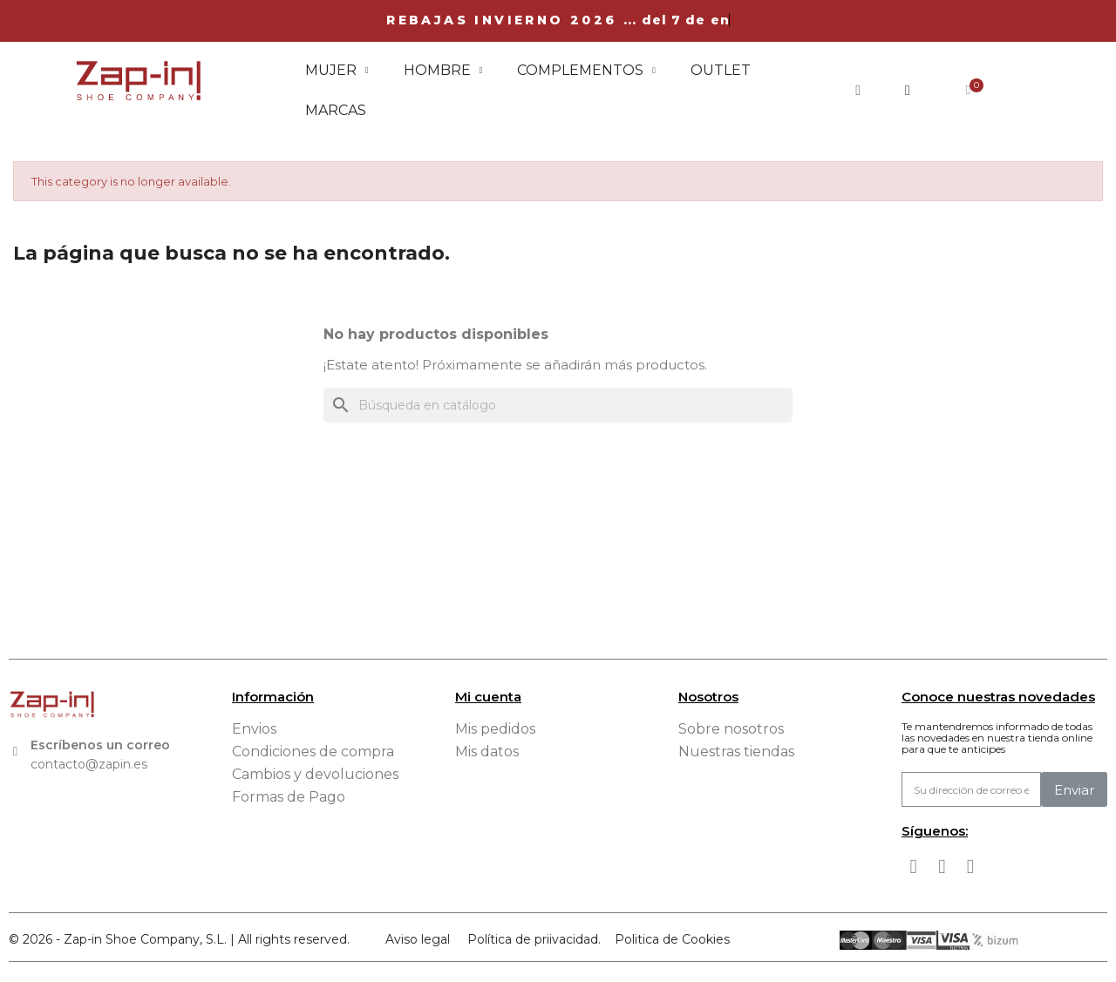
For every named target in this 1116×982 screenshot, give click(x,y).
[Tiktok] (970, 867)
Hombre (443, 71)
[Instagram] (942, 867)
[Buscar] (558, 405)
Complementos (586, 71)
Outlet (721, 70)
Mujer (337, 71)
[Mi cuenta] (908, 90)
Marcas (335, 110)
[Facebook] (914, 867)
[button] (858, 90)
